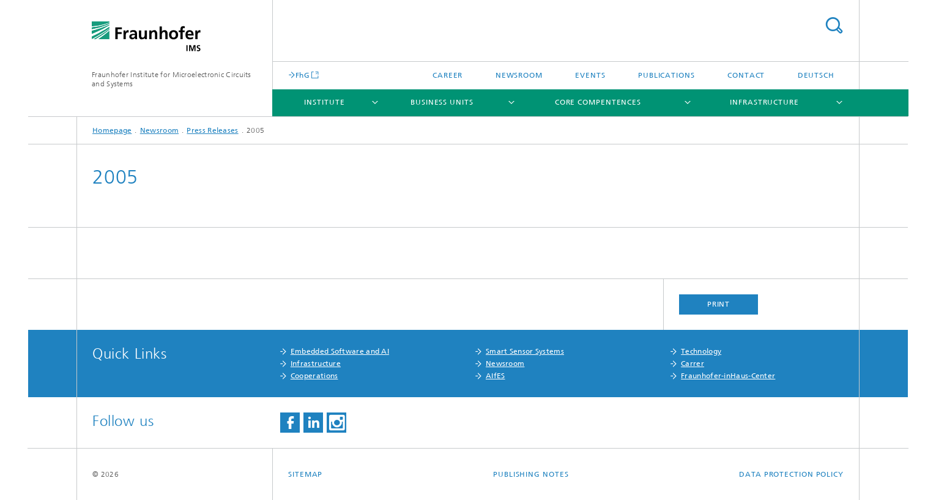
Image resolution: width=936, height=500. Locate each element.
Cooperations (314, 375)
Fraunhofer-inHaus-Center (728, 375)
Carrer (692, 363)
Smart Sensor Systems (525, 351)
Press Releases (212, 130)
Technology (701, 351)
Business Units (442, 102)
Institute (324, 102)
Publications (666, 75)
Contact (746, 75)
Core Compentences (598, 102)
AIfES (495, 375)
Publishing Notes (530, 474)
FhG (302, 75)
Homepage (112, 130)
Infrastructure (764, 102)
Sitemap (305, 474)
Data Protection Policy (791, 474)
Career (447, 75)
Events (590, 75)
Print (718, 304)
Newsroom (519, 75)
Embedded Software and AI (340, 351)
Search (834, 25)
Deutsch (816, 75)
